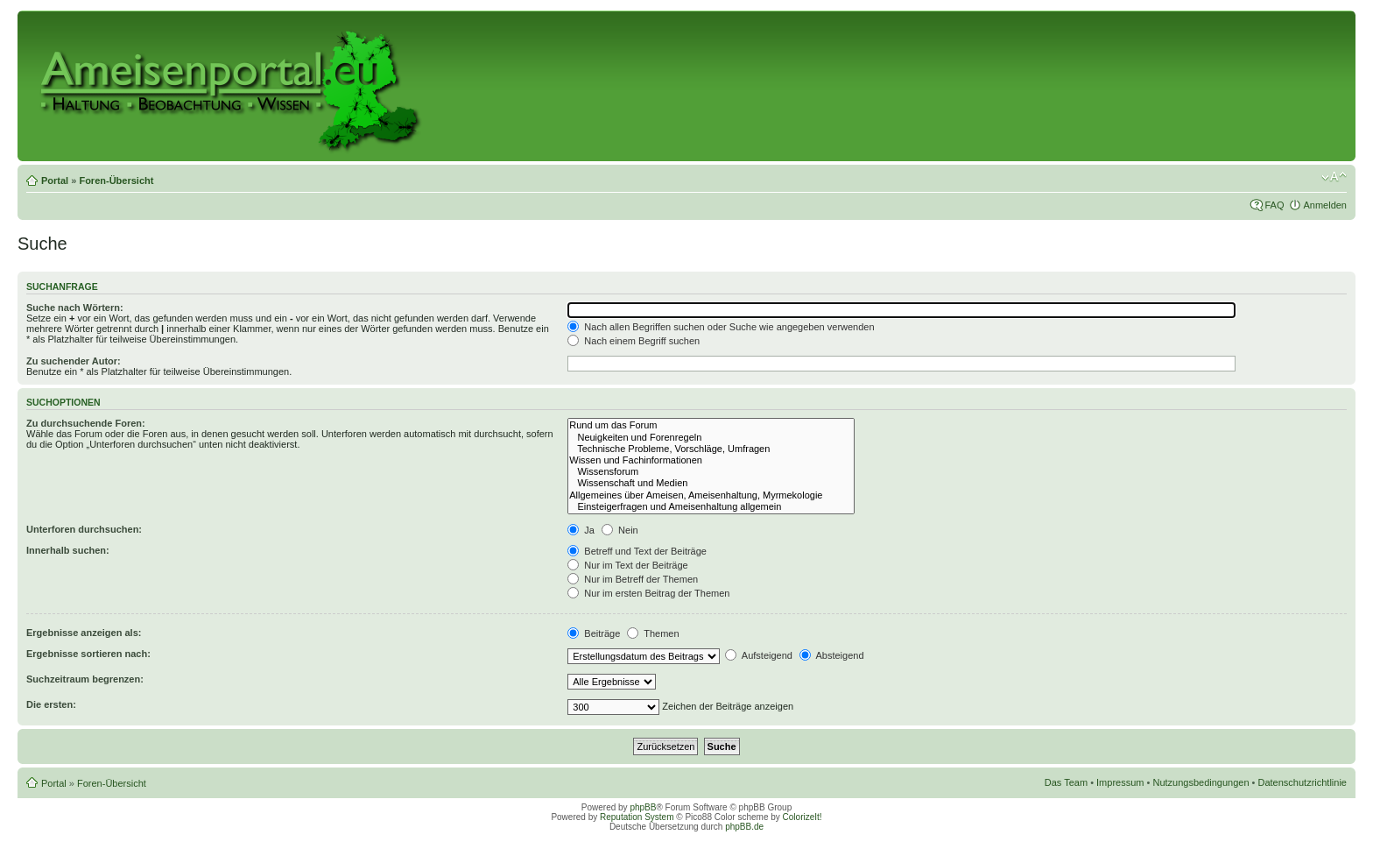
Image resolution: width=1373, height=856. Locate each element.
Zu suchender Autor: (73, 361)
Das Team (1066, 782)
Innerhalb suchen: (67, 550)
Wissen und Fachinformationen (711, 460)
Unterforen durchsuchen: (84, 529)
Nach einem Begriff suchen (633, 341)
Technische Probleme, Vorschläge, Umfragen (711, 449)
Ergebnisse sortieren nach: (88, 653)
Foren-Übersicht (116, 180)
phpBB (643, 807)
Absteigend (831, 655)
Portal (54, 180)
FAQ (1274, 205)
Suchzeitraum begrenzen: (85, 679)
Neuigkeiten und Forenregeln (711, 437)
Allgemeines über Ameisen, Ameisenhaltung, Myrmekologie (711, 495)
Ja (581, 530)
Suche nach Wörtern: (74, 307)
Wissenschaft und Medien (711, 483)
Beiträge (593, 633)
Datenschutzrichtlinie (1303, 782)
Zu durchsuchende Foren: (85, 423)
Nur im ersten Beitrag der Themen (648, 593)
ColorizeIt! (802, 817)
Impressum (1120, 782)
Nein (620, 530)
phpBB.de (744, 826)
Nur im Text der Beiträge (627, 565)
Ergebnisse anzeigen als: (83, 632)
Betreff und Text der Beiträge (637, 551)
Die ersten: (51, 704)
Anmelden (1325, 205)
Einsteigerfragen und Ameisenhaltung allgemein (711, 507)
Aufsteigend (758, 655)
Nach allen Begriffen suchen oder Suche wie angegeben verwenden (720, 327)
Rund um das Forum (711, 425)
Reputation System (637, 817)
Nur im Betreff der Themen (632, 579)
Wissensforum (711, 472)
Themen (653, 633)
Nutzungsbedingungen (1200, 782)
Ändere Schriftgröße (1334, 177)
